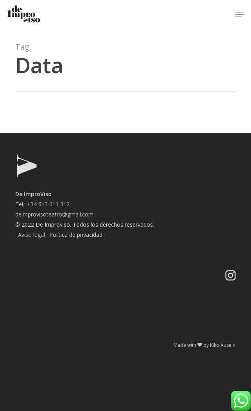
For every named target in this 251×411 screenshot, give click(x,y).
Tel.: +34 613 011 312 (42, 204)
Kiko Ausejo (223, 345)
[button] (239, 14)
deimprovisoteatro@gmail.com (54, 214)
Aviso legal (31, 234)
